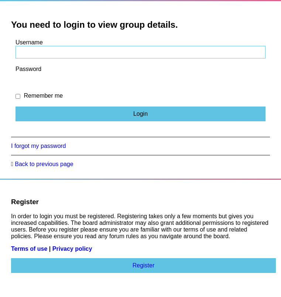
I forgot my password (38, 146)
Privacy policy (72, 249)
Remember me (39, 95)
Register (144, 265)
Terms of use (29, 249)
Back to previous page (44, 164)
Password (28, 69)
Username (29, 42)
